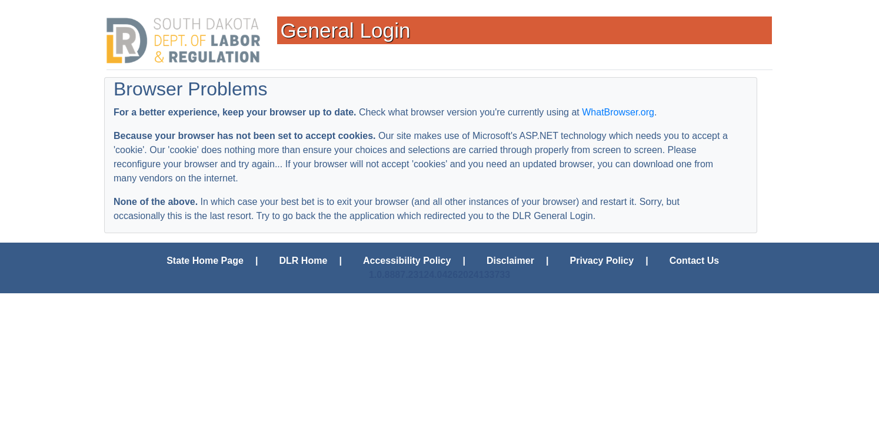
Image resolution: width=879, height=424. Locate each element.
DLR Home (303, 261)
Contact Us (694, 261)
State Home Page (205, 261)
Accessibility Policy (407, 261)
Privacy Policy (602, 261)
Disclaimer (510, 261)
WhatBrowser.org (618, 112)
